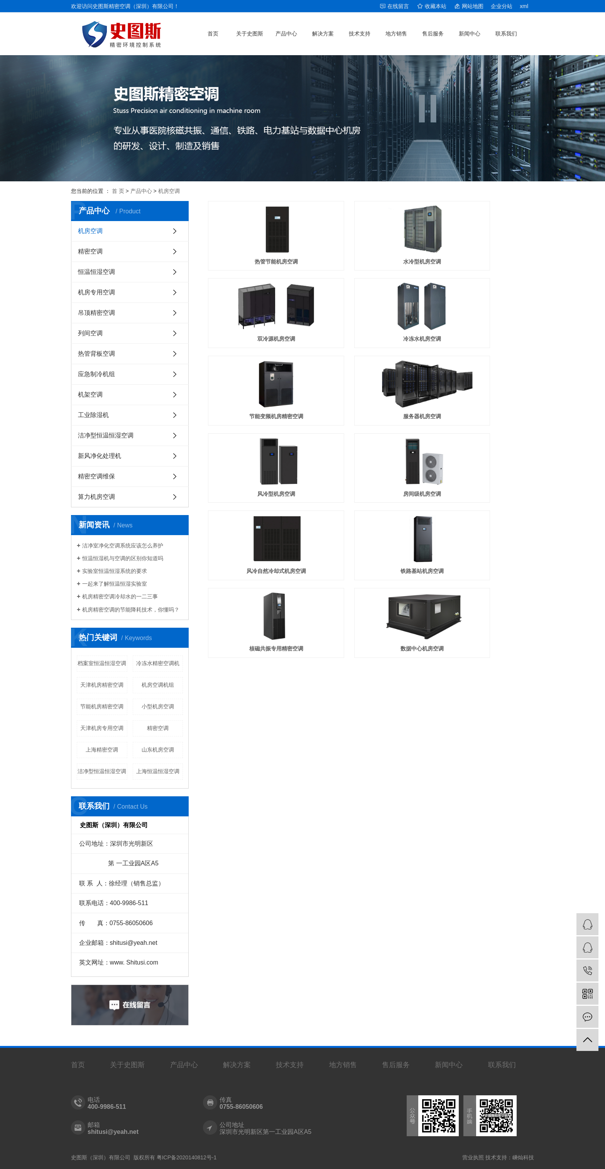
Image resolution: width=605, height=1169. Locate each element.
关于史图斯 (249, 33)
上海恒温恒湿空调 (157, 771)
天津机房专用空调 (101, 728)
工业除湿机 (93, 415)
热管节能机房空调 (259, 249)
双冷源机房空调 (483, 249)
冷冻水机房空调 (259, 313)
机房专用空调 (96, 292)
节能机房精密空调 (101, 706)
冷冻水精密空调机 (157, 663)
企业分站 (501, 6)
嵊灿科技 (523, 1157)
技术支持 (359, 33)
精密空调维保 (96, 476)
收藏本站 (435, 6)
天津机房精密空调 (101, 685)
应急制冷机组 (96, 374)
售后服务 (433, 33)
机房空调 (169, 191)
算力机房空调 (96, 496)
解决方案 (323, 33)
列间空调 (90, 333)
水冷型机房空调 (371, 249)
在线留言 (398, 6)
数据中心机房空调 (483, 442)
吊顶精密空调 (96, 312)
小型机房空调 (158, 706)
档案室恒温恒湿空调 (102, 663)
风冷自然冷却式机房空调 (483, 378)
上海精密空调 (102, 750)
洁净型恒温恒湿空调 (106, 435)
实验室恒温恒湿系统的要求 (114, 571)
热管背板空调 (96, 353)
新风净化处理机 (99, 456)
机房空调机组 (158, 685)
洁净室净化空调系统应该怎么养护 (122, 545)
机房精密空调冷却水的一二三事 (120, 596)
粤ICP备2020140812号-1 (187, 1157)
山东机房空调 (158, 750)
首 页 (118, 191)
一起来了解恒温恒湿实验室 (114, 584)
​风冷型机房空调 (259, 378)
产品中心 (286, 33)
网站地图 (472, 6)
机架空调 (90, 394)
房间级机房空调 (371, 378)
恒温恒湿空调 (96, 272)
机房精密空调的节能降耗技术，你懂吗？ (130, 609)
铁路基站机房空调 (259, 442)
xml (524, 6)
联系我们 (506, 33)
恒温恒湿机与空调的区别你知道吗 (122, 558)
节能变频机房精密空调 (371, 313)
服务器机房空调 (483, 313)
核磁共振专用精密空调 (371, 442)
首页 (213, 33)
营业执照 (473, 1157)
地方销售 (396, 33)
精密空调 (90, 251)
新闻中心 (469, 33)
